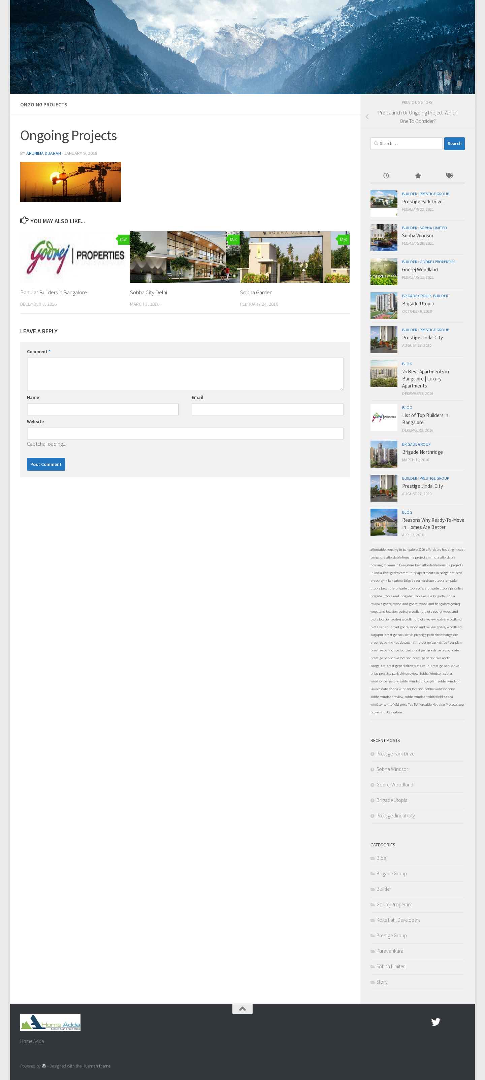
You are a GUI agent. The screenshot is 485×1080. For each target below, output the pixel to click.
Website (35, 421)
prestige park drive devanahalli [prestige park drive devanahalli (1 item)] (393, 642)
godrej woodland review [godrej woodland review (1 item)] (418, 627)
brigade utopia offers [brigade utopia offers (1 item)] (410, 588)
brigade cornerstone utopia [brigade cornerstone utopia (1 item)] (424, 580)
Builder (409, 193)
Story (382, 982)
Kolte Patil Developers (398, 920)
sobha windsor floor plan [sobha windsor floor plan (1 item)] (418, 681)
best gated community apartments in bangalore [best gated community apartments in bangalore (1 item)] (418, 573)
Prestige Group (434, 193)
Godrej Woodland (420, 269)
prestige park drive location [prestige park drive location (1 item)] (391, 658)
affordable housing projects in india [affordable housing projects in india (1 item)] (412, 557)
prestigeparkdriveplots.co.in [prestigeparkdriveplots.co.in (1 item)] (407, 666)
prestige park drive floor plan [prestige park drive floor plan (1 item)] (440, 642)
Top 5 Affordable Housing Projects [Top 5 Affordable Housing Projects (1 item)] (433, 704)
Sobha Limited (433, 227)
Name (33, 397)
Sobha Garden (256, 292)
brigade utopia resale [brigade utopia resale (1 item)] (416, 596)
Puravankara (390, 951)
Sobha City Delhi (148, 292)
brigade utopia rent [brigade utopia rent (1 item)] (384, 596)
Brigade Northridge (422, 452)
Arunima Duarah (43, 153)
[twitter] (436, 1022)
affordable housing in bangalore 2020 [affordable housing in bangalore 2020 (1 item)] (397, 549)
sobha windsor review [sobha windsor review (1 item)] (386, 697)
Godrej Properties (437, 261)
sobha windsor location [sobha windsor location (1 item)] (406, 689)
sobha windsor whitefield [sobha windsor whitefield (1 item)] (424, 697)
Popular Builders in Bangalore (54, 292)
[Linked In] (460, 1022)
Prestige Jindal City (422, 337)
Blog (407, 363)
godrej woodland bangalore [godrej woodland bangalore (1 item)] (429, 604)
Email (197, 397)
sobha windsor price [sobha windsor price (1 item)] (440, 689)
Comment (39, 351)
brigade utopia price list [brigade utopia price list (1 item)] (445, 588)
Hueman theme (96, 1066)
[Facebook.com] (423, 1022)
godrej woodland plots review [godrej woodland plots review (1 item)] (414, 619)
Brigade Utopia (418, 303)
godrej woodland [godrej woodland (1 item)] (395, 604)
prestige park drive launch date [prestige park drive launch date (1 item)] (435, 650)
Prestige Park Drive (422, 201)
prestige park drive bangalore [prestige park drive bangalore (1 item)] (436, 635)
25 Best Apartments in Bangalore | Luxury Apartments (425, 378)
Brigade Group (416, 295)
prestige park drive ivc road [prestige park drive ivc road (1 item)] (390, 650)
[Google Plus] (448, 1022)
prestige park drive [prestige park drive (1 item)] (398, 635)
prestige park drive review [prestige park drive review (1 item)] (398, 673)
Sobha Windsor (417, 235)
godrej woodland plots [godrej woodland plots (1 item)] (415, 611)
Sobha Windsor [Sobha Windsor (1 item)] (430, 673)
